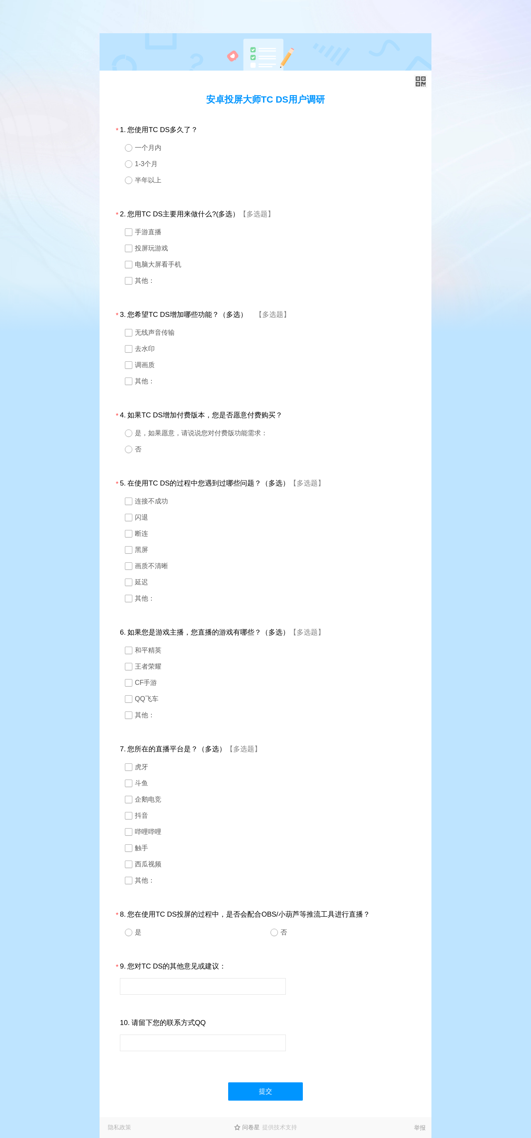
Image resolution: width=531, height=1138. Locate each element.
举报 (420, 1127)
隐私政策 (119, 1127)
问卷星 (251, 1127)
